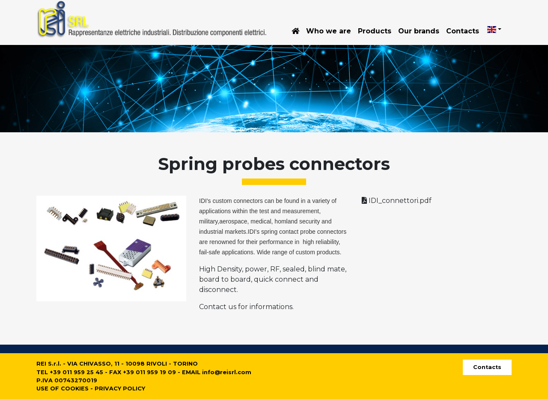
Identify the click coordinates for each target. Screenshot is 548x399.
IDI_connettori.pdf (397, 201)
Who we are (328, 31)
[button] (494, 29)
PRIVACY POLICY (120, 388)
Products (374, 31)
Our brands (418, 31)
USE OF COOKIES (62, 388)
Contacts (462, 31)
